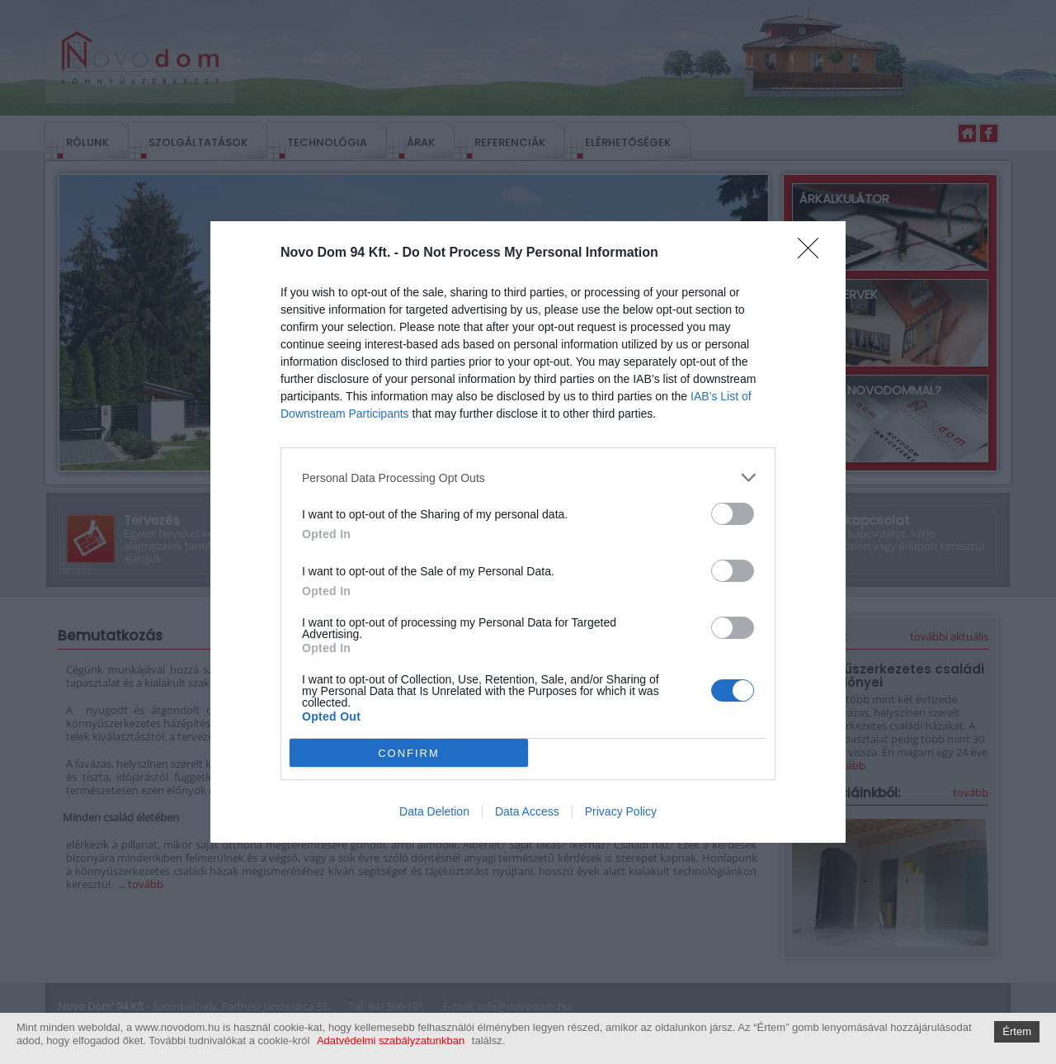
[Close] (813, 253)
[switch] (732, 514)
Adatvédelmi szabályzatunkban (390, 1040)
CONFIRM (409, 752)
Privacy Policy (621, 811)
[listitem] (528, 477)
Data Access (527, 811)
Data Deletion (434, 811)
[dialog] (528, 532)
